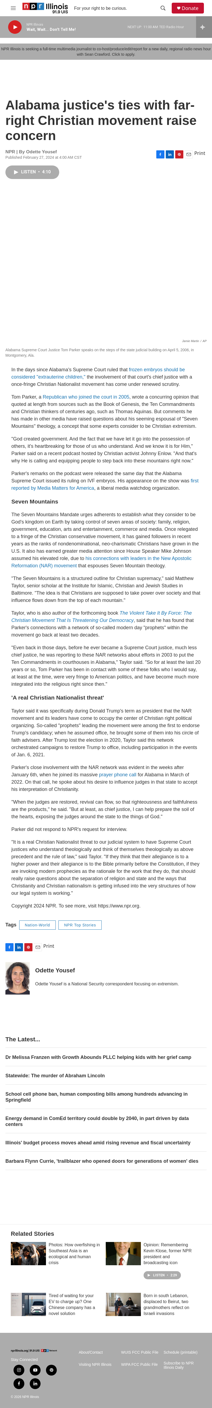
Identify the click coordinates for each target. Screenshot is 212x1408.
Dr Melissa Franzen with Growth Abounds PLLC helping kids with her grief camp (98, 1057)
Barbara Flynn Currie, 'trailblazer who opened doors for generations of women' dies (101, 1161)
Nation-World (37, 925)
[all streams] (204, 27)
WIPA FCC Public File (139, 1365)
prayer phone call (118, 774)
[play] (15, 27)
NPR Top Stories (80, 925)
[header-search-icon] (163, 8)
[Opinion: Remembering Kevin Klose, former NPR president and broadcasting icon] (123, 1253)
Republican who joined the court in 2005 (86, 397)
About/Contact (91, 1352)
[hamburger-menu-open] (13, 8)
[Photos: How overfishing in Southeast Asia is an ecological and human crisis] (28, 1253)
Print (199, 153)
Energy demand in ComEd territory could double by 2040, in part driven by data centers (97, 1121)
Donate (190, 8)
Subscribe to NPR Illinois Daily (179, 1365)
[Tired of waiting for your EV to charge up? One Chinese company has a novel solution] (28, 1304)
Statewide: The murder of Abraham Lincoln (55, 1075)
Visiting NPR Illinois (95, 1365)
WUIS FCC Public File (139, 1352)
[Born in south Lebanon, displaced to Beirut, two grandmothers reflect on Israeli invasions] (123, 1304)
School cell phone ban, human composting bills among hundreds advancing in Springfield (96, 1097)
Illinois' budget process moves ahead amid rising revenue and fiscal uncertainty (97, 1142)
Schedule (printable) (180, 1352)
